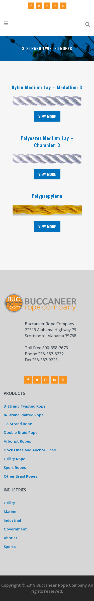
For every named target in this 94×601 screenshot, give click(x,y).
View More (47, 116)
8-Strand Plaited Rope (24, 414)
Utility (9, 502)
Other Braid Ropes (20, 476)
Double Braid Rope (21, 432)
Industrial (12, 520)
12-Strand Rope (18, 423)
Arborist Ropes (17, 441)
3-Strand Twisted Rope (25, 406)
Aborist (10, 537)
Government (15, 528)
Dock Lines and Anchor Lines (30, 449)
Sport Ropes (15, 467)
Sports (10, 546)
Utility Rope (14, 458)
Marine (10, 511)
